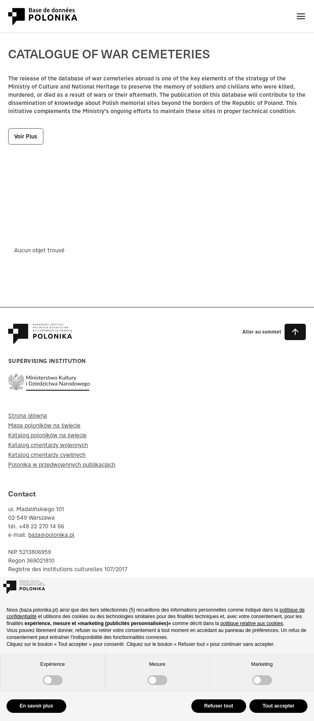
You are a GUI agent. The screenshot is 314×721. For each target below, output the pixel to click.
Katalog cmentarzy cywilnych (46, 454)
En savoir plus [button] (36, 706)
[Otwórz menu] (301, 16)
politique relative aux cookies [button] (251, 623)
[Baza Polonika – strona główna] (40, 339)
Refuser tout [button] (218, 706)
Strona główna (27, 415)
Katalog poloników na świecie (47, 435)
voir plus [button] (25, 136)
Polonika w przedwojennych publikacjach (61, 464)
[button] (274, 332)
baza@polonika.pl (51, 535)
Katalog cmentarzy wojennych (48, 445)
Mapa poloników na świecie (44, 425)
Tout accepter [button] (278, 706)
